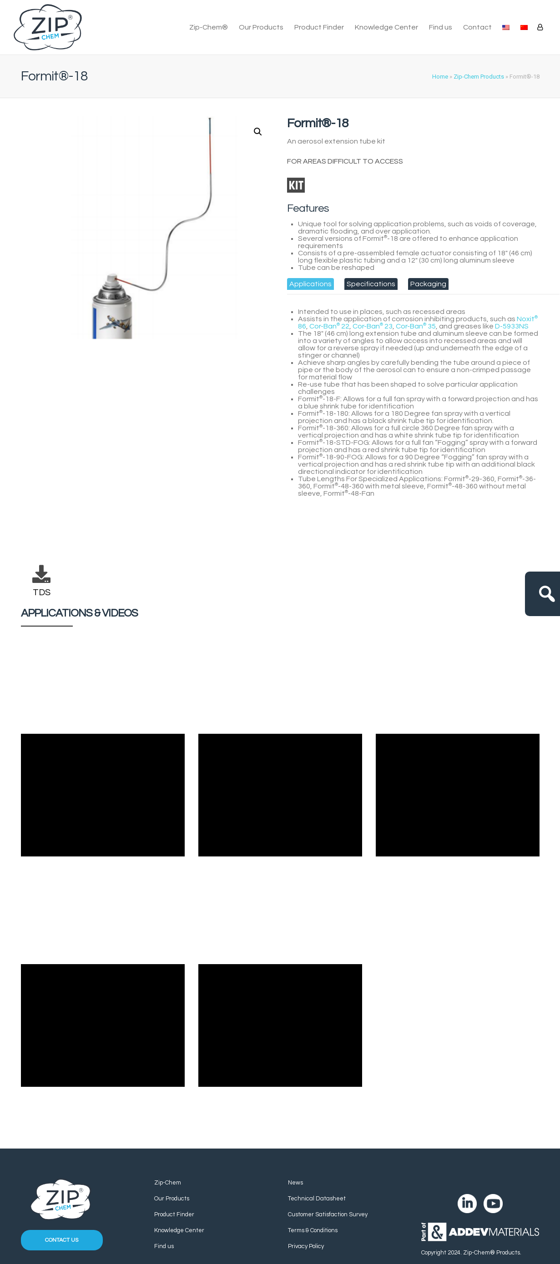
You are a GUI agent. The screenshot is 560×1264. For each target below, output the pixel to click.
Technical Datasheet (317, 1198)
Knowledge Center (386, 27)
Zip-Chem (167, 1182)
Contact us (61, 1240)
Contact (477, 27)
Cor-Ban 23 (373, 326)
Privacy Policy (306, 1246)
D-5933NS (512, 326)
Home (440, 76)
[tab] (310, 284)
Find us (440, 27)
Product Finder (319, 27)
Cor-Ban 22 (329, 326)
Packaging (428, 284)
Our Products (261, 27)
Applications (310, 284)
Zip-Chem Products (479, 76)
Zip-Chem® (208, 27)
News (295, 1182)
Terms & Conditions (313, 1230)
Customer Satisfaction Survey (328, 1214)
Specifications (371, 284)
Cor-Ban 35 (416, 326)
